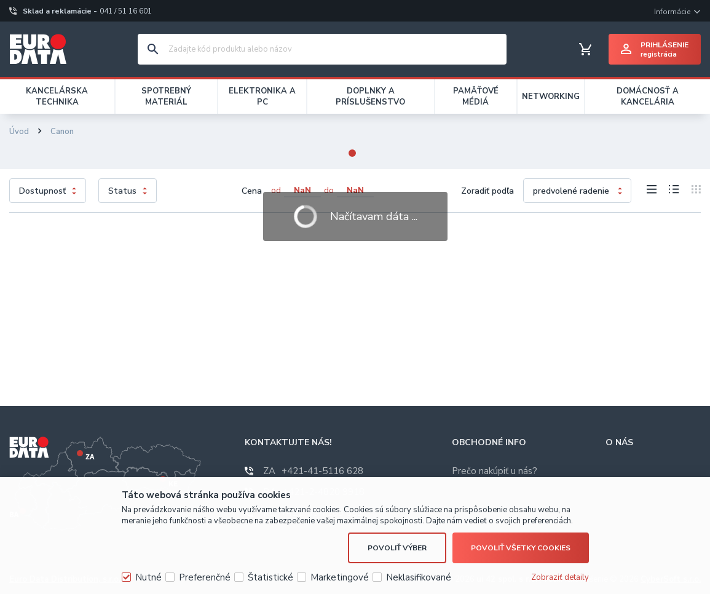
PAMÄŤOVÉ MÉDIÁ (476, 96)
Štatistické (270, 577)
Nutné (148, 577)
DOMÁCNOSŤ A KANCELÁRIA (648, 96)
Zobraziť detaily (560, 577)
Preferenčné (205, 577)
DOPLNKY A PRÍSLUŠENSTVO (370, 96)
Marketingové (339, 577)
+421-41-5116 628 (313, 471)
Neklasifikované (418, 577)
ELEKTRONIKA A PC (262, 96)
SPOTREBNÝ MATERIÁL (166, 96)
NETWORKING (551, 96)
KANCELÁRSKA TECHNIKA (57, 96)
